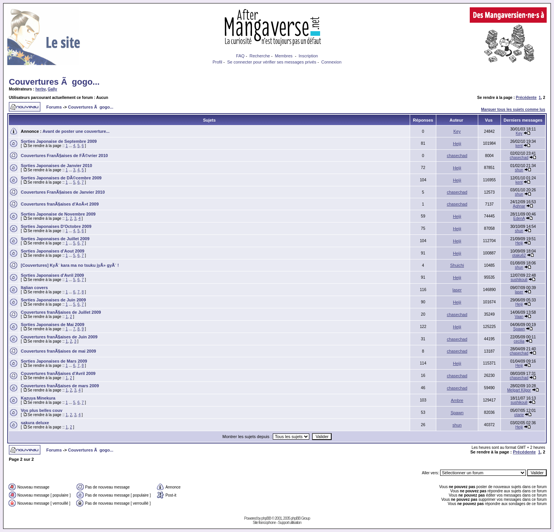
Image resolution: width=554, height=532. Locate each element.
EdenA (518, 218)
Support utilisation (290, 522)
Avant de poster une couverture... (75, 131)
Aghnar (519, 206)
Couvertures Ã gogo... (54, 82)
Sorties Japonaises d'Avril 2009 (52, 275)
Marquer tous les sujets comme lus (513, 109)
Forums (54, 107)
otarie (519, 415)
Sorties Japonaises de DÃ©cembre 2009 (61, 178)
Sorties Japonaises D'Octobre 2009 (56, 226)
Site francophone (264, 522)
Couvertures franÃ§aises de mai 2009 (58, 351)
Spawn (519, 329)
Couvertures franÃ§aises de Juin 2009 (59, 337)
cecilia (519, 341)
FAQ (240, 56)
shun (519, 170)
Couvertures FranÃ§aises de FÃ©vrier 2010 (64, 155)
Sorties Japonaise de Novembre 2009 (58, 214)
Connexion (331, 62)
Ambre (457, 400)
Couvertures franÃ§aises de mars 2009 (60, 385)
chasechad (457, 155)
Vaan (519, 317)
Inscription (308, 56)
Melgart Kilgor (519, 390)
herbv (40, 89)
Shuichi (457, 265)
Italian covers (34, 287)
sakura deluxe (35, 422)
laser (457, 290)
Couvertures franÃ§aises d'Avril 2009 (58, 373)
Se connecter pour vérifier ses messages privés (271, 62)
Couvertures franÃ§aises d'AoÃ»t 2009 (60, 204)
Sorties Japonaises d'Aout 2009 (52, 251)
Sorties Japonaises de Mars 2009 (54, 361)
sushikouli (519, 280)
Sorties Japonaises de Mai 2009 (52, 324)
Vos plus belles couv (41, 410)
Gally (52, 89)
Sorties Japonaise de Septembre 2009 (59, 141)
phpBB (266, 518)
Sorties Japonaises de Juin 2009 (53, 300)
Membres (284, 56)
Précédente (526, 97)
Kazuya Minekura (38, 398)
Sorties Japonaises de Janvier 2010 (56, 165)
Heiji (457, 143)
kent (519, 146)
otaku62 (519, 255)
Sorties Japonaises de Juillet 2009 (55, 238)
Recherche (259, 56)
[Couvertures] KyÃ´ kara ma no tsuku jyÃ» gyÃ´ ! (70, 265)
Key (457, 131)
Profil (217, 62)
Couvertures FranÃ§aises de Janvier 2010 (63, 192)
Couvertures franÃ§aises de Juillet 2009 (61, 312)
